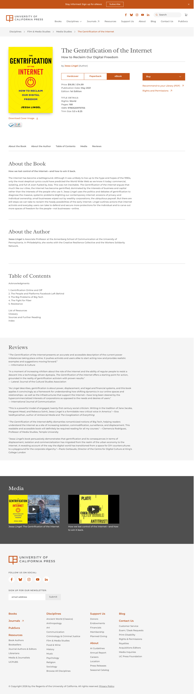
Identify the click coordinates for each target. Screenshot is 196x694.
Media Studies (64, 31)
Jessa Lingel (71, 65)
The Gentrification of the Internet (96, 31)
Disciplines (15, 31)
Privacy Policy (106, 686)
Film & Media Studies (38, 31)
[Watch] (34, 509)
